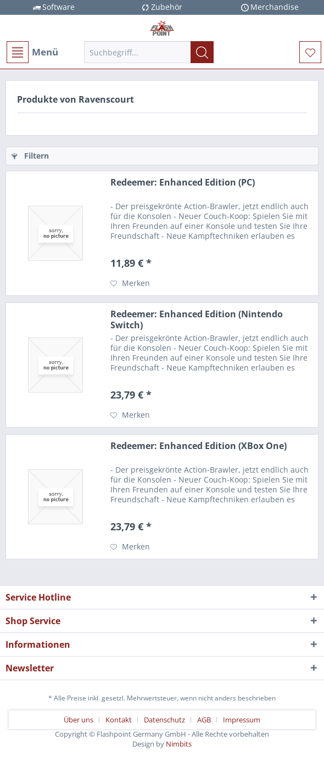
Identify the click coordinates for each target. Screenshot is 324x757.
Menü (32, 52)
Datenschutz (164, 720)
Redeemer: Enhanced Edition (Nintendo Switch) (196, 319)
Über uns (78, 720)
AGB (204, 720)
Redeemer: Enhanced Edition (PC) (182, 182)
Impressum (241, 720)
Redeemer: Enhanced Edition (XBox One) (198, 446)
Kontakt (118, 720)
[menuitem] (32, 52)
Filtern (30, 155)
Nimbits (179, 744)
